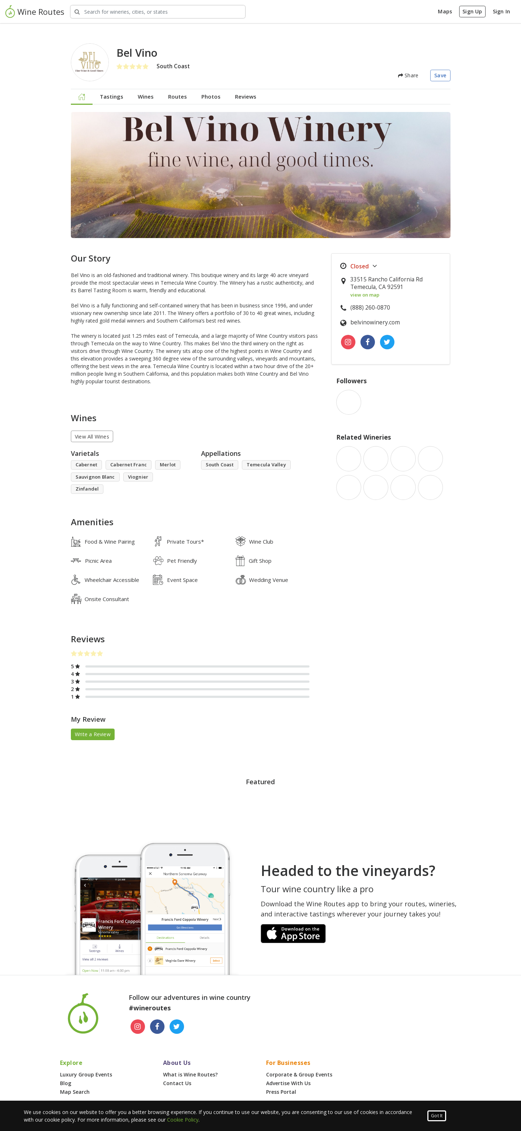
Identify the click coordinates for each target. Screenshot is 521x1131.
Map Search (75, 1091)
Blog (65, 1083)
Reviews (245, 96)
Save (440, 75)
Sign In (501, 11)
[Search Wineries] (157, 11)
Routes (177, 96)
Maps (445, 11)
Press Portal (281, 1091)
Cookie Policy (182, 1119)
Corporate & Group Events (299, 1074)
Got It (437, 1116)
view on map (364, 295)
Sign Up (472, 11)
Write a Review (93, 734)
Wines (146, 96)
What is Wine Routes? (190, 1074)
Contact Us (177, 1083)
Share (408, 75)
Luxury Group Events (86, 1074)
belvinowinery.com (375, 322)
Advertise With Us (288, 1083)
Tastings (111, 96)
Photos (211, 96)
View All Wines (92, 436)
